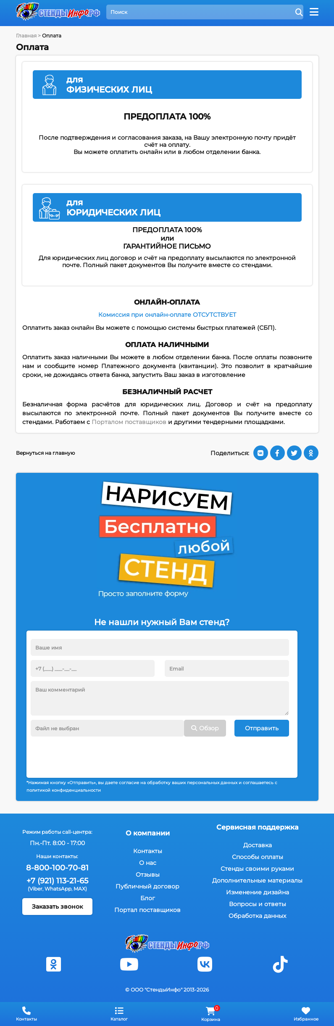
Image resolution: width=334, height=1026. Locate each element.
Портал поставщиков (147, 910)
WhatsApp (58, 888)
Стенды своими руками (257, 868)
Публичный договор (147, 886)
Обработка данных (257, 916)
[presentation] (94, 753)
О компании (148, 833)
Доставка (257, 845)
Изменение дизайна (257, 892)
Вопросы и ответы (257, 904)
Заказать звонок (57, 906)
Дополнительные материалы (257, 880)
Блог (147, 898)
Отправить (262, 728)
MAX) (80, 888)
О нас (147, 863)
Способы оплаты (257, 857)
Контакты (147, 851)
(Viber (35, 888)
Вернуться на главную (45, 453)
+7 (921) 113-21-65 (57, 880)
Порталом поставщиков (129, 422)
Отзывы (148, 874)
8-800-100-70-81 (57, 867)
